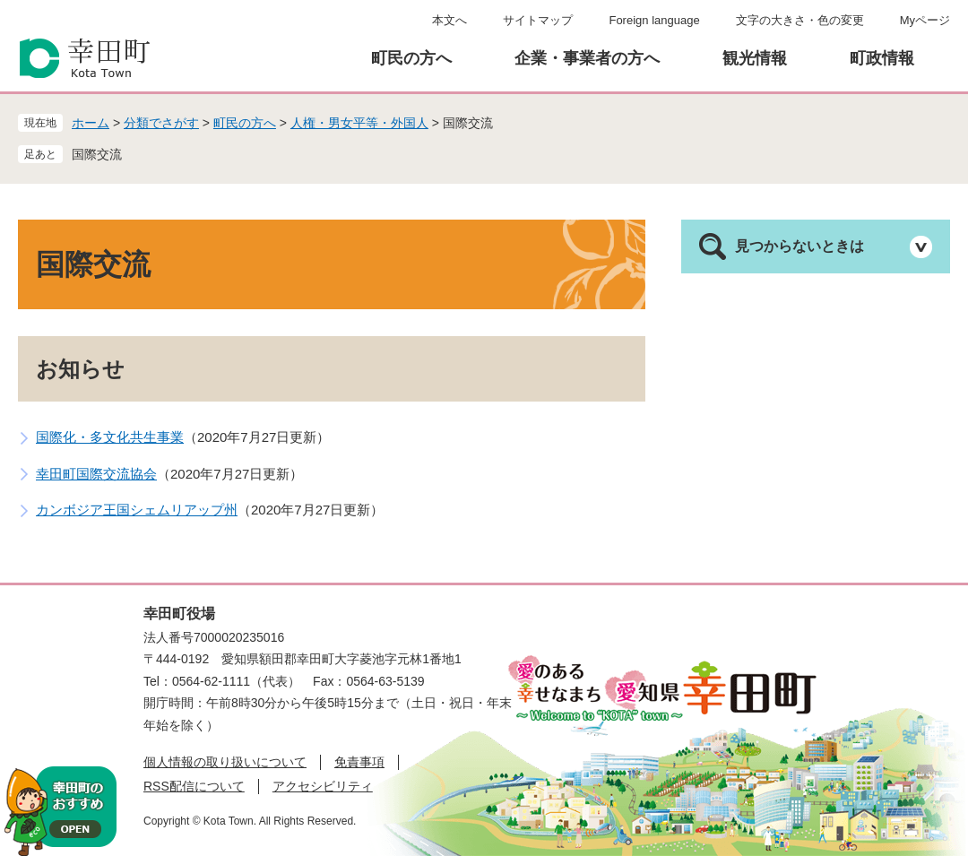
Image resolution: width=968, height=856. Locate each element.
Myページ (925, 20)
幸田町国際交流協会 (96, 473)
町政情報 (882, 58)
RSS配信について (194, 786)
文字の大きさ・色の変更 (800, 20)
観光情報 (754, 58)
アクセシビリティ (322, 786)
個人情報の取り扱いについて (225, 762)
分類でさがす (161, 123)
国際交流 (97, 154)
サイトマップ (538, 20)
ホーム (90, 123)
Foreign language (654, 20)
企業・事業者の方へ (587, 58)
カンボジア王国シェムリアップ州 (137, 509)
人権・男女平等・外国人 (359, 123)
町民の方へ (411, 58)
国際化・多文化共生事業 (110, 437)
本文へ (449, 20)
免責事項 (359, 762)
